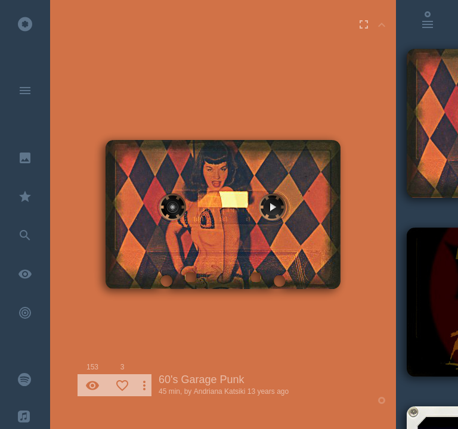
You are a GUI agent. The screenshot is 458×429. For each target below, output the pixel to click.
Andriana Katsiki (220, 391)
